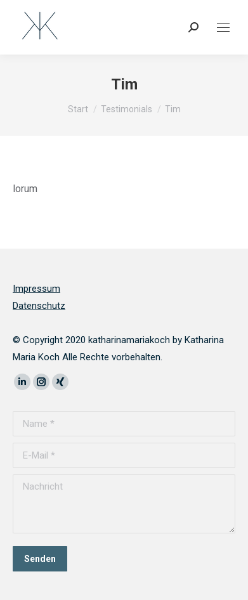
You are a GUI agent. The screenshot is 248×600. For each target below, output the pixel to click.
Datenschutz (39, 305)
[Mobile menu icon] (223, 27)
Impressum (36, 288)
